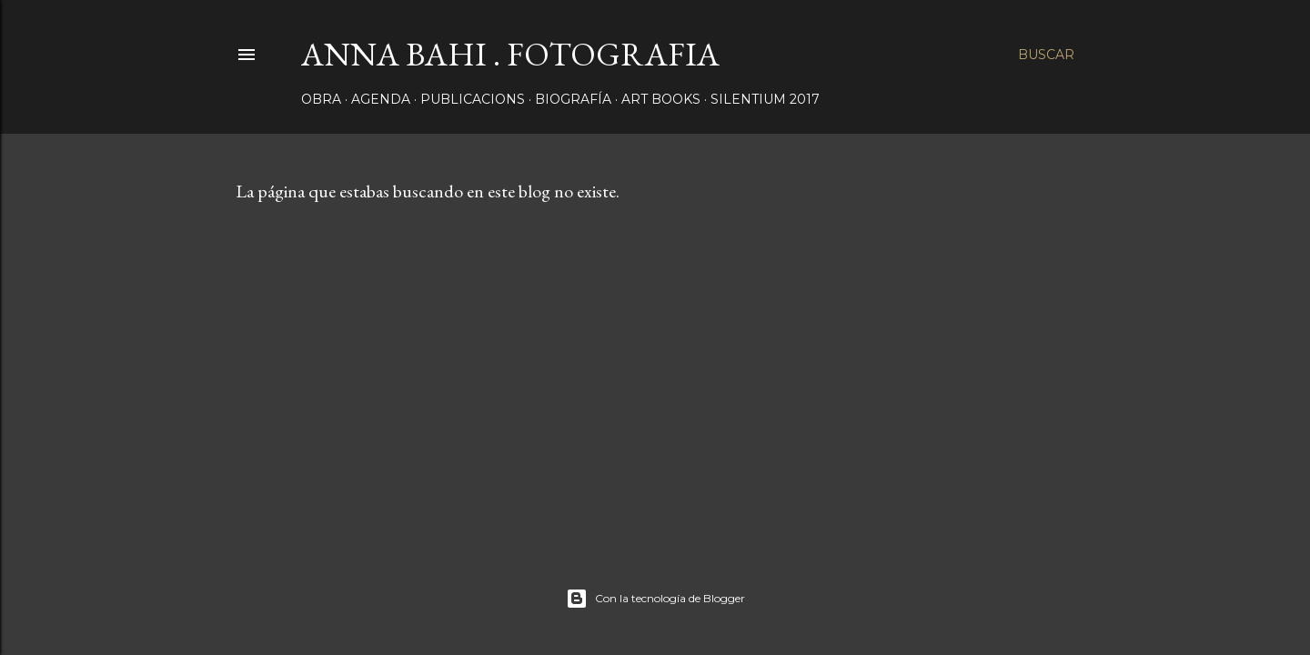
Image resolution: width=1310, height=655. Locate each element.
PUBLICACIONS (472, 99)
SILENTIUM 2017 (765, 99)
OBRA (321, 99)
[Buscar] (1046, 54)
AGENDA (380, 99)
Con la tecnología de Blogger (655, 599)
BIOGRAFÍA (573, 99)
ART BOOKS (660, 99)
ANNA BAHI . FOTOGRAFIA (510, 54)
